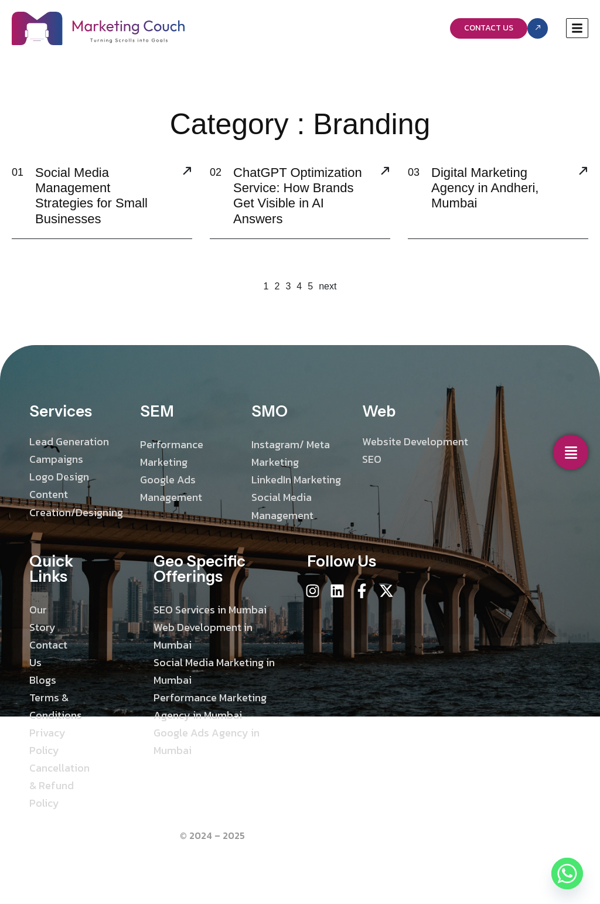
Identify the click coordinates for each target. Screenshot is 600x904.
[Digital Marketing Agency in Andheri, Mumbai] (583, 172)
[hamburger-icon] (577, 28)
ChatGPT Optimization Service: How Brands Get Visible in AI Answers (297, 195)
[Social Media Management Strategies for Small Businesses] (187, 172)
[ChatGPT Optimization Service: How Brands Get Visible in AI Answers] (385, 172)
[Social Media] (570, 452)
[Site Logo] (98, 28)
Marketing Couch (285, 835)
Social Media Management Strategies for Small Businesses (91, 195)
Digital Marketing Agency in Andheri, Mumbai (484, 188)
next (327, 286)
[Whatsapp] (567, 873)
